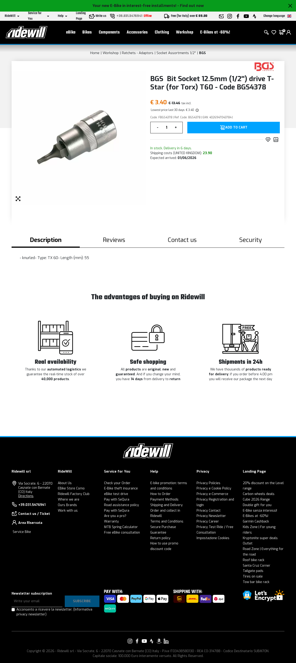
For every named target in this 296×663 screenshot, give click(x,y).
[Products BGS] (264, 66)
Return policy (160, 538)
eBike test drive (116, 494)
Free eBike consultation (122, 532)
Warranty (111, 521)
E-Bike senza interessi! (260, 510)
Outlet (248, 543)
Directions (26, 496)
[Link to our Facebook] (137, 641)
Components (109, 32)
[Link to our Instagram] (130, 641)
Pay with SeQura (116, 499)
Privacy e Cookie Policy (214, 488)
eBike (70, 32)
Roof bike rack (253, 560)
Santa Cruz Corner (256, 565)
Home (94, 53)
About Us (65, 483)
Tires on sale (253, 576)
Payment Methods (164, 499)
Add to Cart (236, 127)
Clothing (162, 32)
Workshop (184, 32)
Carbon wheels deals (258, 494)
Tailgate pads (253, 571)
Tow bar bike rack (256, 582)
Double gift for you (257, 505)
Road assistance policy (121, 505)
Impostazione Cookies (213, 538)
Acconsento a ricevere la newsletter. (54, 612)
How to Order (160, 494)
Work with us (68, 510)
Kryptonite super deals (260, 538)
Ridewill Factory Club (73, 494)
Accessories (137, 32)
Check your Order (117, 483)
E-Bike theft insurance (121, 488)
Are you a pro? (115, 516)
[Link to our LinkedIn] (166, 641)
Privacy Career (208, 521)
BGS (202, 53)
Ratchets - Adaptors (137, 53)
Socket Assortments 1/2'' (176, 53)
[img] (197, 110)
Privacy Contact (209, 510)
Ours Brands (67, 505)
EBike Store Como (71, 488)
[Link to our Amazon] (159, 641)
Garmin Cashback (256, 521)
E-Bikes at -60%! (215, 32)
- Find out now (190, 5)
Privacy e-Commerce (212, 494)
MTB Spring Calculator (121, 527)
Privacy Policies (208, 483)
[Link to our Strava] (151, 641)
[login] (288, 32)
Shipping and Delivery (166, 505)
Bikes (87, 32)
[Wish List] (274, 32)
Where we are (68, 499)
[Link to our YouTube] (144, 641)
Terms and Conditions (166, 521)
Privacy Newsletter (211, 516)
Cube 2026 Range (256, 499)
